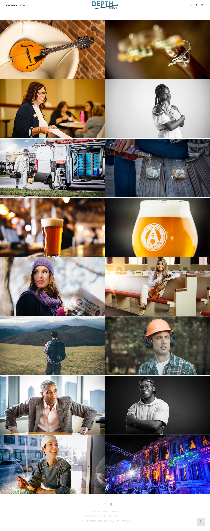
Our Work (11, 5)
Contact (24, 5)
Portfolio (96, 511)
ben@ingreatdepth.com (100, 520)
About (105, 511)
